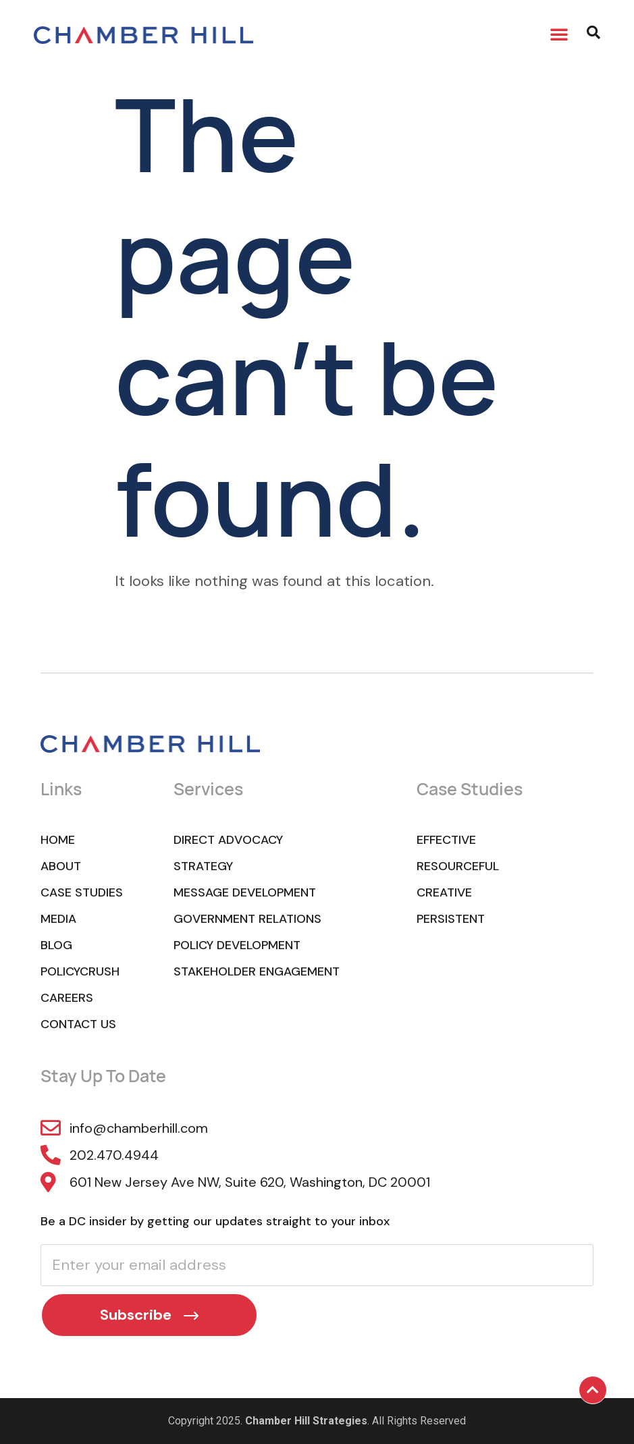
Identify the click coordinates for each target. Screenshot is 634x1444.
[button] (559, 34)
